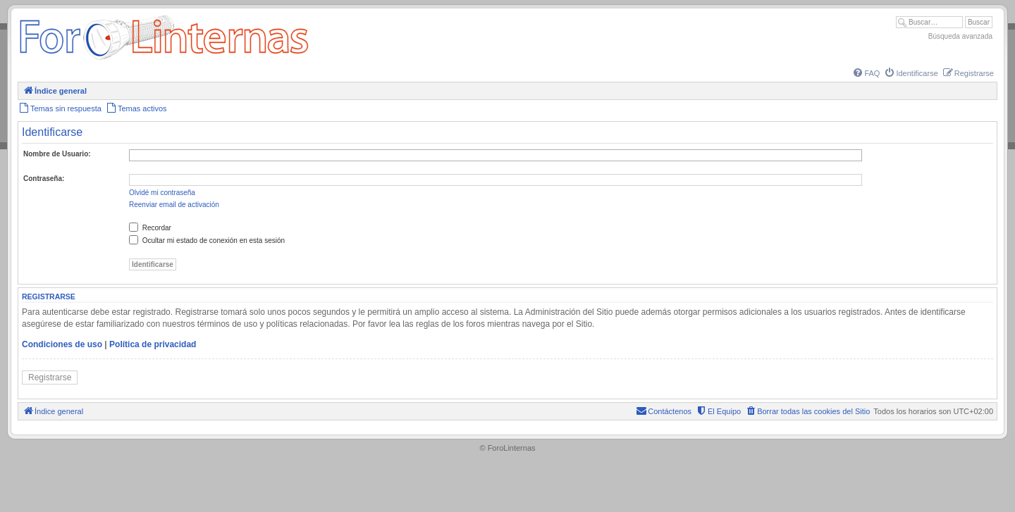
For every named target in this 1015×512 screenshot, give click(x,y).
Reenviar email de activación (174, 204)
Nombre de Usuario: (57, 154)
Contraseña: (43, 178)
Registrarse (49, 377)
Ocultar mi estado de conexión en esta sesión (207, 240)
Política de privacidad (152, 344)
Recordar (150, 228)
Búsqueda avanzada (960, 36)
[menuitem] (865, 73)
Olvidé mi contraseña (162, 192)
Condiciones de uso (62, 344)
